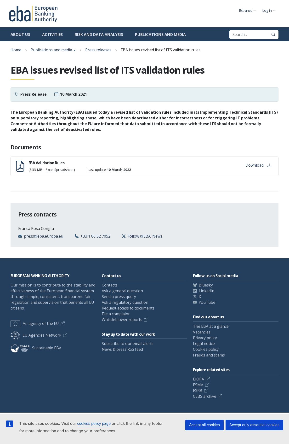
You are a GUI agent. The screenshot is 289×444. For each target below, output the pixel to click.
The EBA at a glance (211, 326)
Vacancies (201, 332)
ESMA (198, 384)
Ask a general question (122, 290)
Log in (267, 10)
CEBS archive (204, 396)
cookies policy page (94, 423)
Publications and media (160, 34)
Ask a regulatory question (125, 302)
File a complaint (116, 313)
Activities (52, 34)
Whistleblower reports (122, 319)
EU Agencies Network (36, 335)
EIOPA (198, 379)
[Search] (273, 34)
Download (258, 165)
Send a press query (119, 296)
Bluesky (206, 285)
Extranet (245, 10)
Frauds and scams (209, 355)
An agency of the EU (35, 323)
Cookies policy (206, 349)
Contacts (110, 285)
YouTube (207, 302)
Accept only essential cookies (254, 425)
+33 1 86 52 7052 (95, 236)
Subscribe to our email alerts (127, 343)
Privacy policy (205, 337)
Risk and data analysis (99, 34)
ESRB (197, 390)
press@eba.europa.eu (43, 236)
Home (16, 50)
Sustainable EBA (36, 348)
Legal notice (204, 343)
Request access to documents (128, 308)
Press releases (98, 50)
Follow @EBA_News (145, 236)
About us (20, 34)
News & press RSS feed (122, 349)
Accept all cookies (204, 425)
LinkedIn (206, 290)
